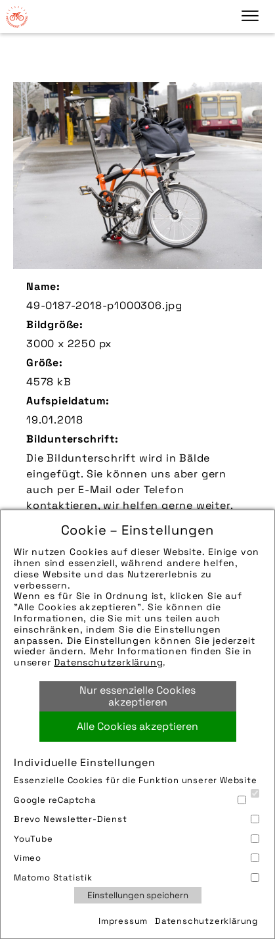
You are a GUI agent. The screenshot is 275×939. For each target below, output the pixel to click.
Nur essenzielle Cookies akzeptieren (137, 696)
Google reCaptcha (130, 800)
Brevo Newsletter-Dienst (136, 819)
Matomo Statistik (136, 877)
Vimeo (136, 857)
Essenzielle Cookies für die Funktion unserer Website (136, 781)
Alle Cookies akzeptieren (137, 726)
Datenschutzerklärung (108, 662)
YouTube (136, 838)
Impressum (123, 921)
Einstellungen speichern (137, 895)
